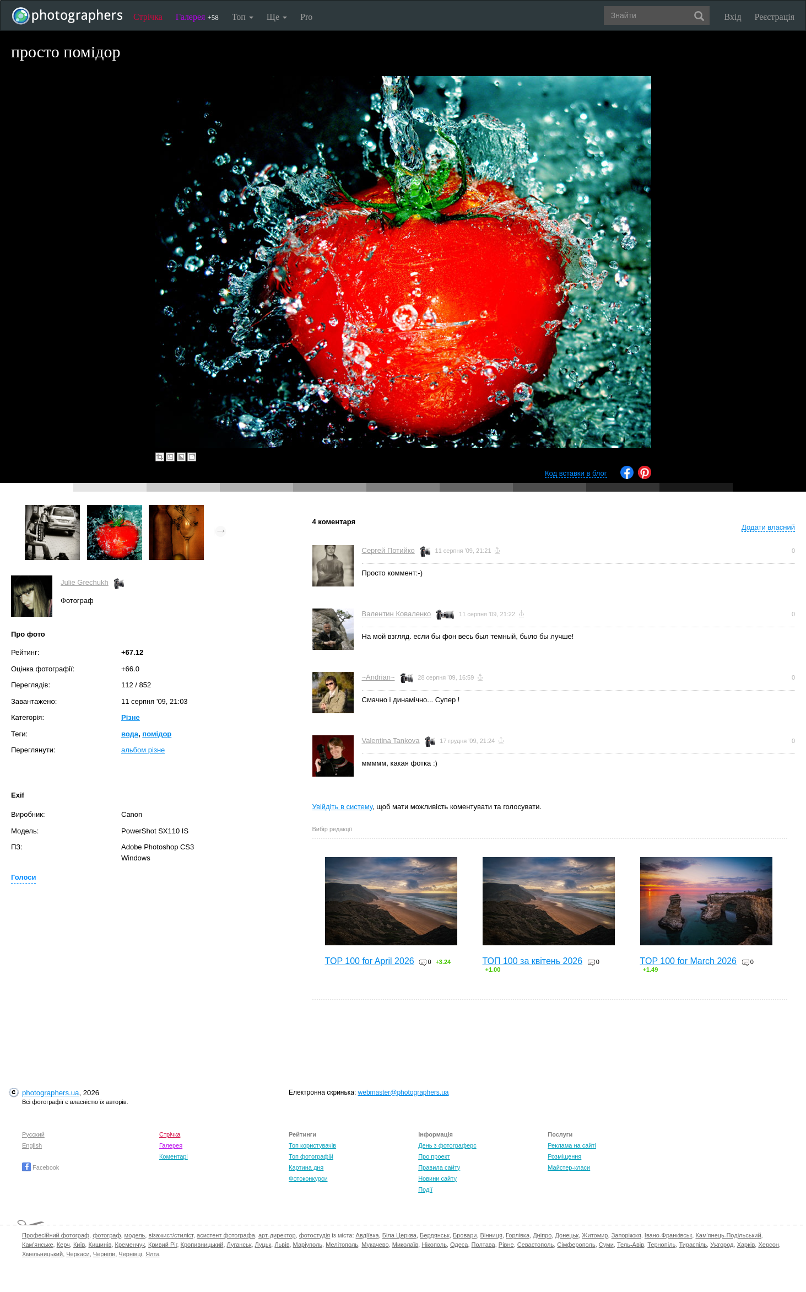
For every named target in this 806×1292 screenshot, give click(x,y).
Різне (130, 717)
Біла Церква (399, 1235)
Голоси (23, 877)
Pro (306, 16)
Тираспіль (693, 1244)
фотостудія (315, 1235)
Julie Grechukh (85, 582)
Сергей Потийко (388, 550)
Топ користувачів (312, 1145)
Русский (33, 1134)
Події (425, 1189)
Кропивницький (202, 1244)
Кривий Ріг (162, 1244)
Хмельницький (42, 1254)
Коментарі (173, 1156)
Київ (79, 1244)
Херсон (768, 1244)
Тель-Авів (630, 1244)
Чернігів (104, 1254)
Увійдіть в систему (342, 807)
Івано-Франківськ (668, 1235)
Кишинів (99, 1244)
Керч (63, 1244)
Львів (281, 1244)
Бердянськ (435, 1235)
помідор (156, 734)
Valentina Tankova (391, 740)
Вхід (733, 16)
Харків (746, 1244)
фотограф (107, 1235)
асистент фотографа (226, 1235)
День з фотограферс (447, 1145)
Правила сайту (439, 1167)
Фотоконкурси (308, 1178)
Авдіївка (367, 1235)
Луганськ (239, 1244)
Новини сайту (437, 1178)
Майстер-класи (569, 1167)
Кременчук (130, 1244)
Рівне (506, 1244)
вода (129, 734)
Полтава (483, 1244)
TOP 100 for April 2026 (369, 961)
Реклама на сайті (572, 1145)
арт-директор (277, 1235)
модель (135, 1235)
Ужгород (721, 1244)
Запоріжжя (626, 1235)
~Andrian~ (378, 677)
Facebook (40, 1167)
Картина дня (306, 1167)
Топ (242, 16)
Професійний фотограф (55, 1235)
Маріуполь (307, 1244)
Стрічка (148, 16)
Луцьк (263, 1244)
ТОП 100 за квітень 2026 (533, 961)
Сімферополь (576, 1244)
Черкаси (77, 1254)
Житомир (595, 1235)
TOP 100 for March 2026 (688, 961)
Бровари (465, 1235)
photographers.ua (50, 1093)
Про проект (434, 1156)
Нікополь (433, 1244)
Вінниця (491, 1235)
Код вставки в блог (576, 473)
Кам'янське (37, 1244)
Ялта (152, 1254)
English (32, 1145)
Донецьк (566, 1235)
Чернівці (130, 1254)
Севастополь (535, 1244)
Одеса (459, 1244)
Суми (606, 1244)
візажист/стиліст (170, 1235)
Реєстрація (774, 16)
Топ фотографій (311, 1156)
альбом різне (143, 750)
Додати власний (768, 527)
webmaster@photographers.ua (403, 1092)
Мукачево (374, 1244)
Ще (277, 16)
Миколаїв (405, 1244)
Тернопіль (661, 1244)
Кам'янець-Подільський (728, 1235)
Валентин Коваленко (396, 614)
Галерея (197, 16)
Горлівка (517, 1235)
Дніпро (542, 1235)
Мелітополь (342, 1244)
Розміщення (564, 1156)
